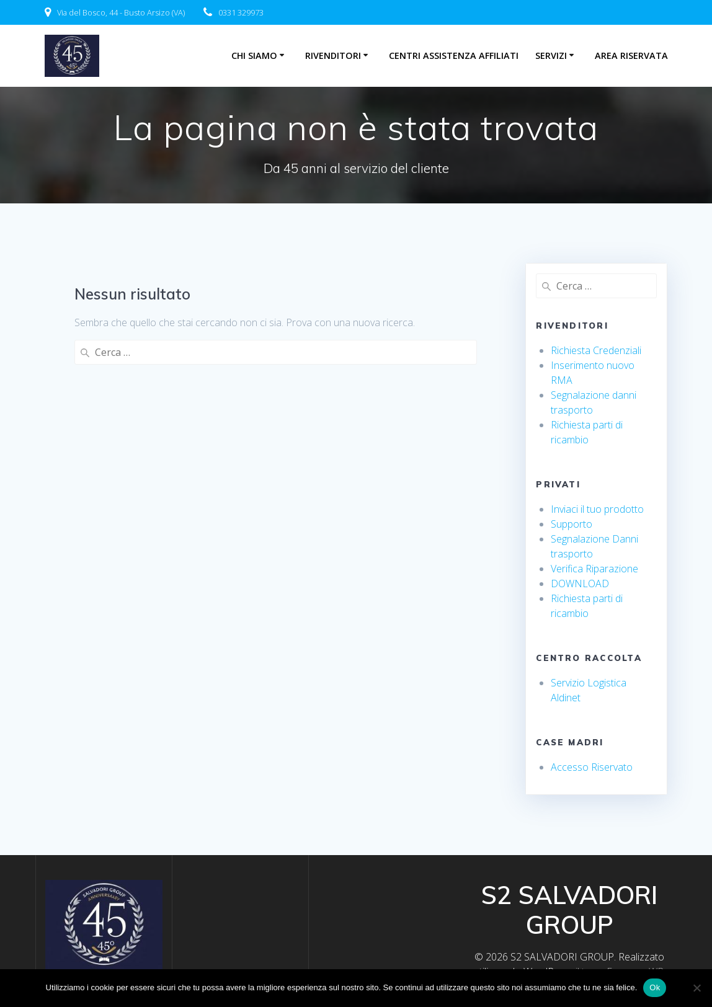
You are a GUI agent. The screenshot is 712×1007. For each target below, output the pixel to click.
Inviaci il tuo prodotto (597, 509)
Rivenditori (333, 55)
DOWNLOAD (580, 583)
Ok (654, 987)
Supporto (571, 524)
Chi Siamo (254, 55)
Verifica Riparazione (594, 568)
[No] (696, 988)
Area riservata (631, 55)
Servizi (551, 55)
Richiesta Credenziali (596, 350)
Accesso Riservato (592, 767)
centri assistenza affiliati (453, 55)
